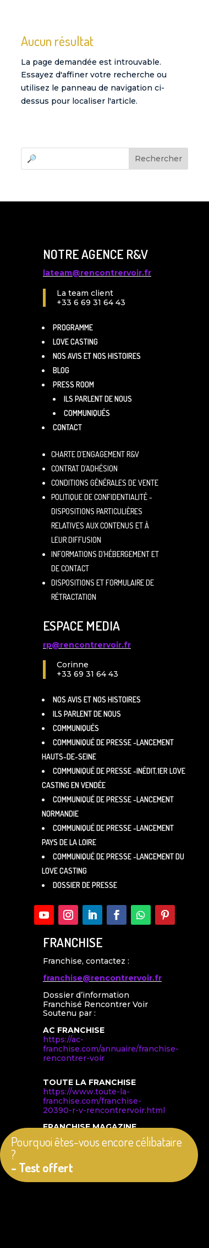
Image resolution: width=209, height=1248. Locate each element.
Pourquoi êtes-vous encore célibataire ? (96, 1155)
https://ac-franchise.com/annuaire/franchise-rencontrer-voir (111, 1049)
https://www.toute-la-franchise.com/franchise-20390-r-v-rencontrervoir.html (104, 1101)
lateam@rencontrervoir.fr (97, 273)
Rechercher (158, 159)
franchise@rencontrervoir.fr (102, 978)
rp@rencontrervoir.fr (87, 645)
